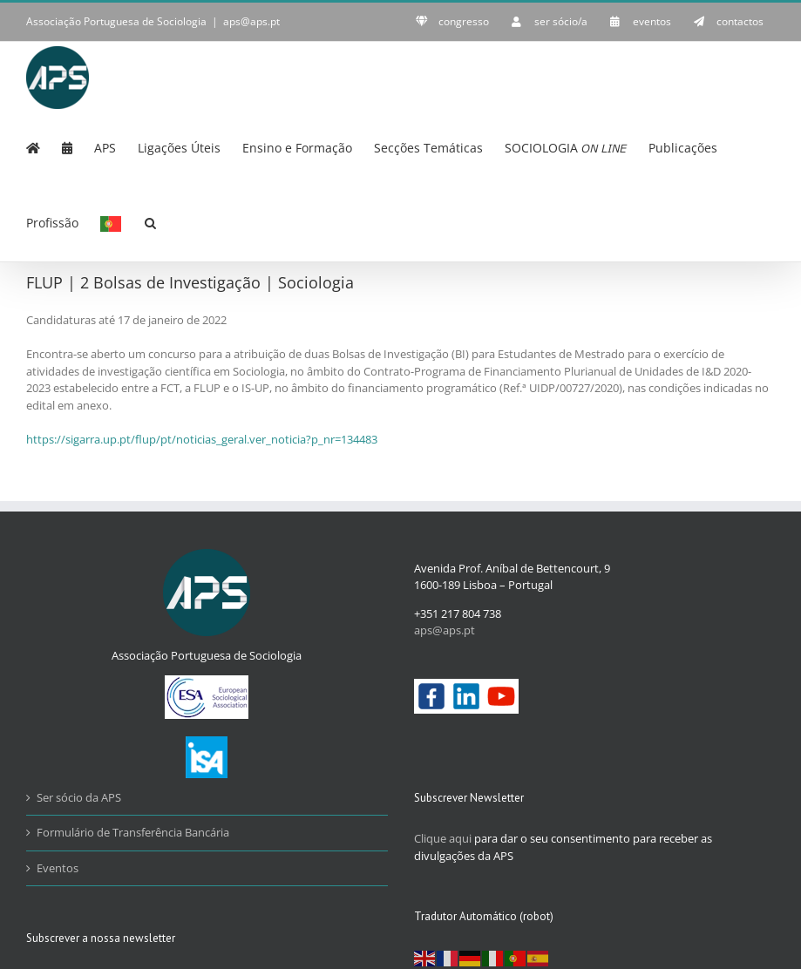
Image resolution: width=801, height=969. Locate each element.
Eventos (57, 868)
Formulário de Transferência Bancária (133, 832)
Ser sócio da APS (79, 797)
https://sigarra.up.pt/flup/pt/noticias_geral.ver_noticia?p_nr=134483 (201, 439)
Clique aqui (443, 838)
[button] (150, 221)
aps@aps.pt (251, 21)
